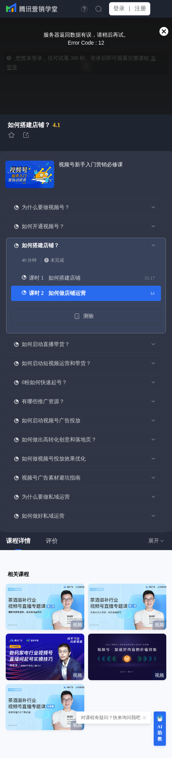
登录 (119, 8)
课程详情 (18, 541)
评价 (52, 541)
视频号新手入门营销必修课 (91, 164)
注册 (140, 8)
